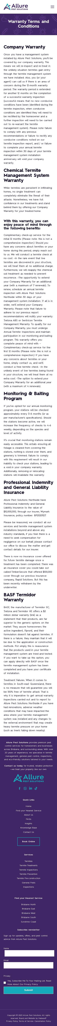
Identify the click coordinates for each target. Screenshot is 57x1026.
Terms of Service (26, 1021)
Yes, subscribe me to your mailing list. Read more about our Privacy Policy (29, 982)
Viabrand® (42, 1018)
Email (6, 960)
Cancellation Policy (43, 1021)
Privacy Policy (12, 1021)
